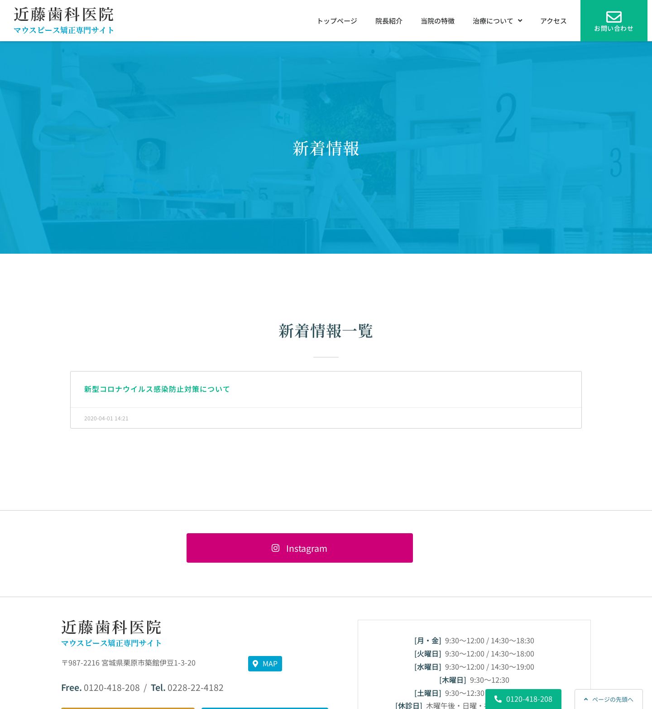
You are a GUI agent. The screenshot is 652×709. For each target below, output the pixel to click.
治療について (497, 21)
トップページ (336, 20)
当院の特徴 (438, 20)
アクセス (553, 20)
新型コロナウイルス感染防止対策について (157, 388)
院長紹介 (389, 20)
